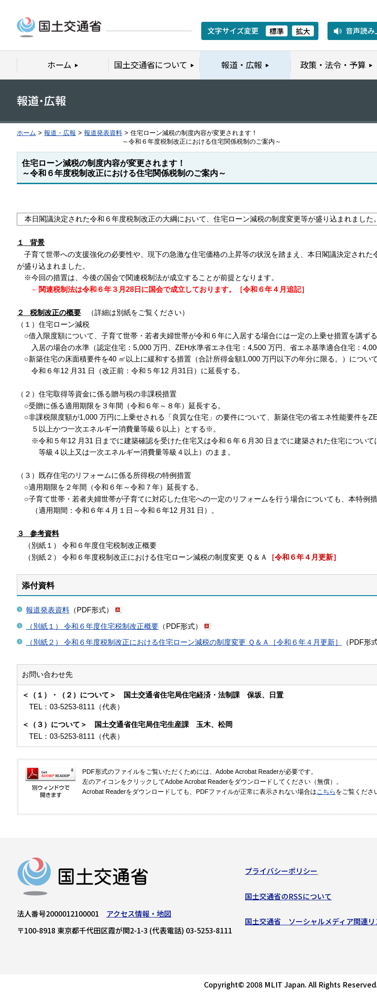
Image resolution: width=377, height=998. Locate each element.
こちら (326, 791)
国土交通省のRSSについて (288, 898)
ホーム (26, 133)
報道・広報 (60, 133)
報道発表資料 (103, 133)
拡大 (303, 30)
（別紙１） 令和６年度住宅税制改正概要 (92, 626)
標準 (276, 30)
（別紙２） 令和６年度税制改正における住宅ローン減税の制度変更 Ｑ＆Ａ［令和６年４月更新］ (184, 642)
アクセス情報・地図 (138, 916)
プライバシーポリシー (281, 873)
